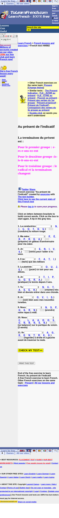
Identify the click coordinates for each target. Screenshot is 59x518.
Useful (3, 31)
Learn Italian (13, 477)
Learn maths (37, 477)
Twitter (25, 189)
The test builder (26, 197)
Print (3, 82)
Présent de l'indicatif (38, 105)
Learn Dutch (25, 477)
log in (31, 206)
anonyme (45, 194)
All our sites (23, 3)
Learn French (25, 43)
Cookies (43, 491)
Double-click (36, 113)
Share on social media (27, 502)
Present (48, 85)
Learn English (30, 474)
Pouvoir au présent (47, 98)
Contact (4, 81)
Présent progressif (46, 103)
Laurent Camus (33, 484)
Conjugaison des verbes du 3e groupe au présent (42, 109)
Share (32, 189)
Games (10, 3)
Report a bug (6, 85)
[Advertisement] (38, 60)
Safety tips (24, 488)
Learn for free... (9, 451)
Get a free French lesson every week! (9, 73)
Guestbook (5, 84)
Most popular (19, 463)
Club (2, 28)
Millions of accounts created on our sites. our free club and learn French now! (9, 53)
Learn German (43, 474)
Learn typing (49, 477)
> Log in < (6, 39)
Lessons (4, 25)
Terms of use (13, 488)
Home (4, 79)
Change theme (35, 88)
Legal (36, 491)
